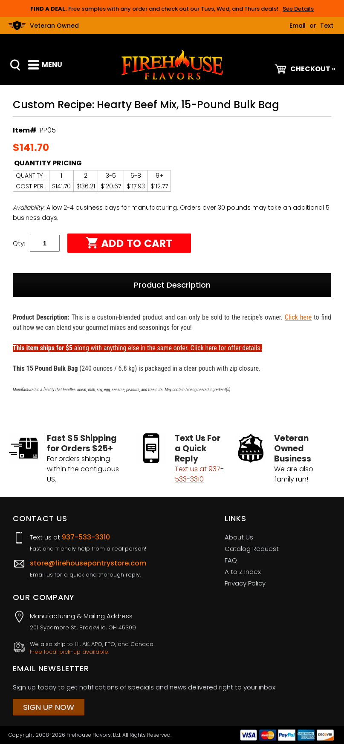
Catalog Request (252, 548)
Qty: (19, 243)
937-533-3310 (86, 537)
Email (297, 25)
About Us (239, 537)
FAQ (231, 560)
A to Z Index (243, 571)
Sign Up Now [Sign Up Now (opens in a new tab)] (48, 707)
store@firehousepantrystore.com (88, 563)
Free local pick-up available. (69, 652)
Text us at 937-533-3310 (199, 474)
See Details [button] (298, 9)
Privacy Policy (245, 583)
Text (326, 25)
